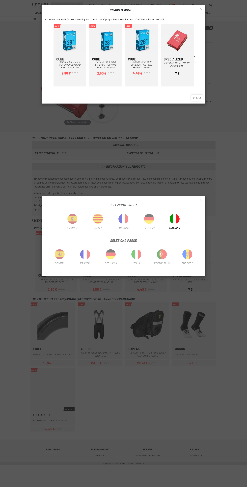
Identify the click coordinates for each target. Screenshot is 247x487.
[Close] (201, 201)
